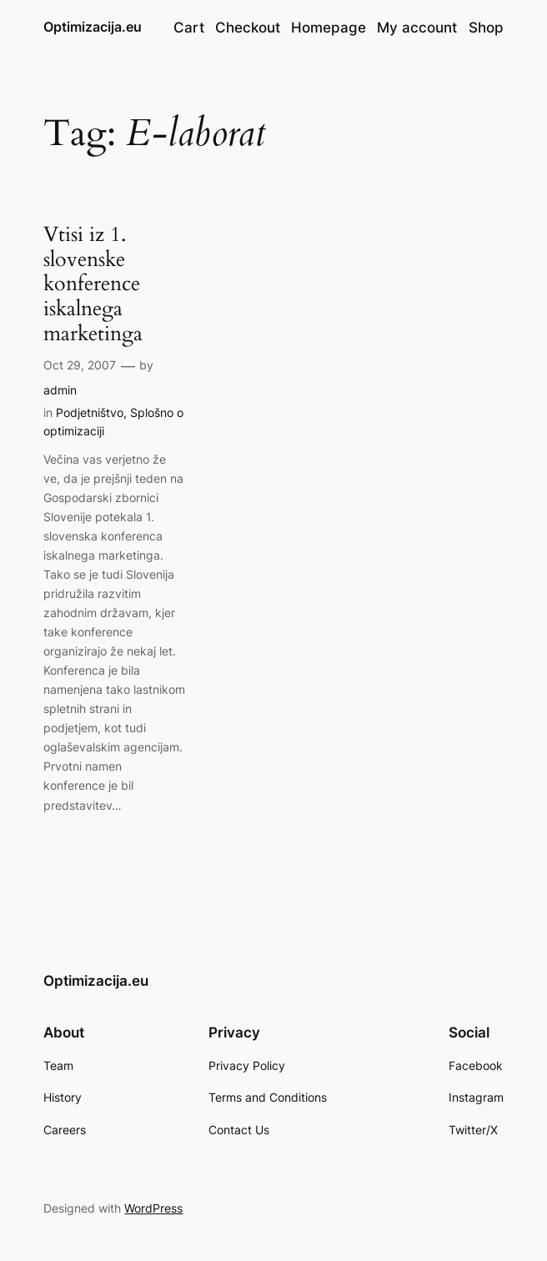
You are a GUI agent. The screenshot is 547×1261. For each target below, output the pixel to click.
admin (60, 390)
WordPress (153, 1208)
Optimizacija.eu (92, 27)
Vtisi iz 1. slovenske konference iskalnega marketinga (93, 285)
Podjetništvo (89, 412)
